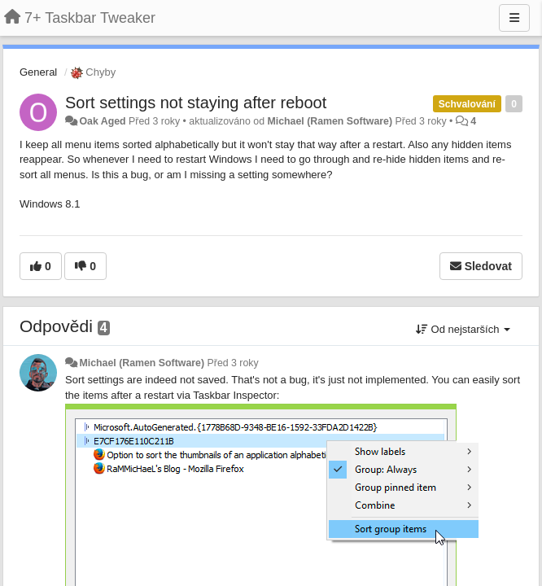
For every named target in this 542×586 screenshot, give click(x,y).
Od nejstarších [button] (463, 329)
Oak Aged (102, 121)
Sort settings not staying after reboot (195, 103)
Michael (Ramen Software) (329, 121)
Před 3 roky (233, 363)
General (38, 72)
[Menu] (514, 18)
